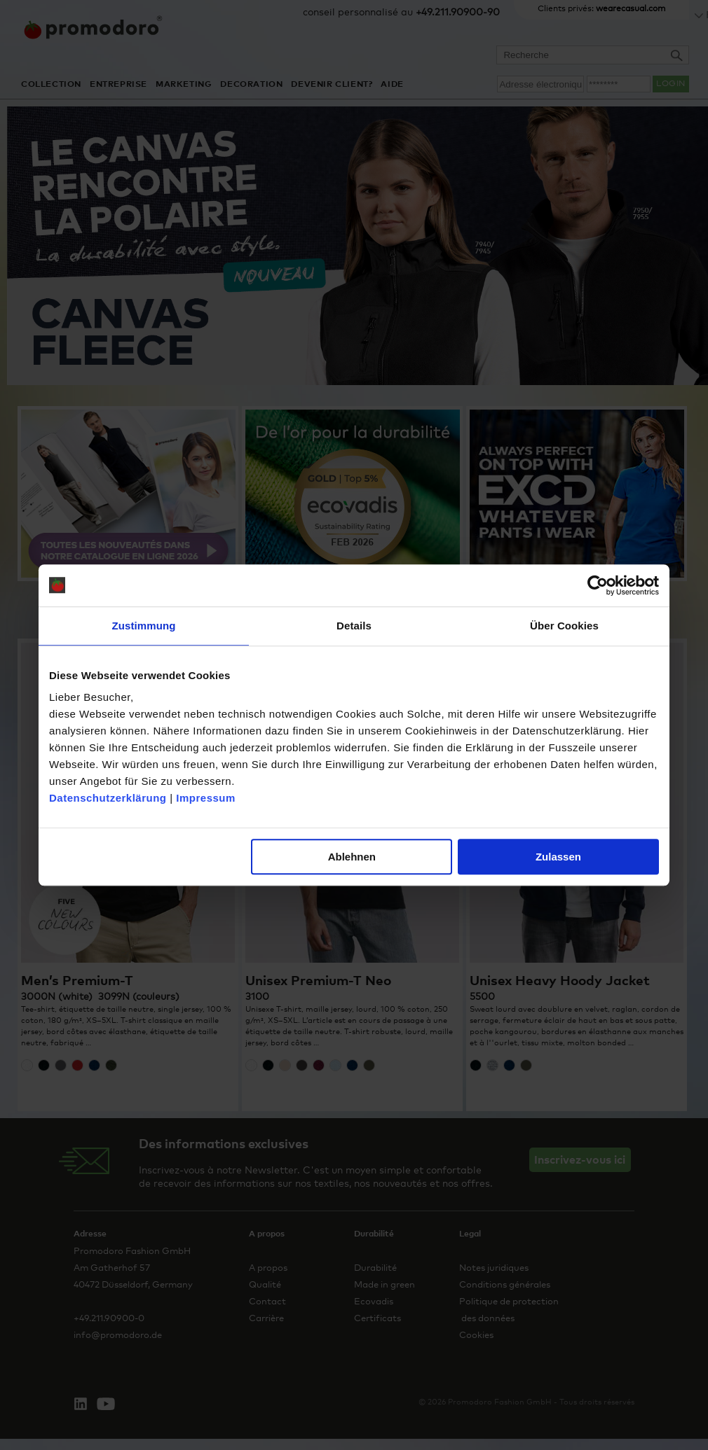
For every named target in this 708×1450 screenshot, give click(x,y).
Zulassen (558, 857)
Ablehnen (352, 857)
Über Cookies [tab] (564, 626)
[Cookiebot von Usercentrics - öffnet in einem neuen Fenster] (597, 585)
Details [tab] (354, 626)
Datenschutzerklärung (108, 798)
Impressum (206, 798)
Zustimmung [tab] (144, 626)
